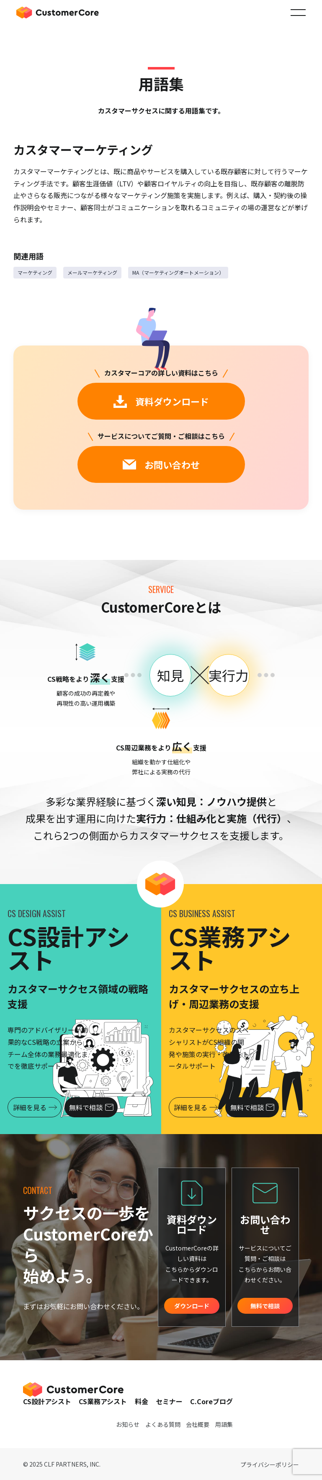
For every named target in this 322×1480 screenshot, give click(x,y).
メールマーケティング (92, 272)
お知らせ (127, 1424)
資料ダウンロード (161, 401)
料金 (141, 1401)
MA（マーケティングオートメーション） (178, 272)
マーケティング (35, 272)
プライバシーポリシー (269, 1464)
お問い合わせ (161, 464)
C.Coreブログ (211, 1401)
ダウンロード (191, 1306)
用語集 (224, 1424)
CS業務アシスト (103, 1401)
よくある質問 (162, 1424)
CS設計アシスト (47, 1401)
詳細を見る (36, 1107)
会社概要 (197, 1424)
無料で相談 (94, 1107)
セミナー (169, 1401)
